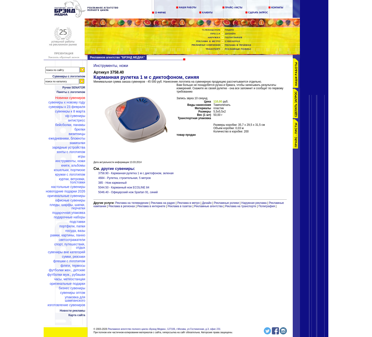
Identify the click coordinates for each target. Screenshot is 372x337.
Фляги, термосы (72, 265)
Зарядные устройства (68, 147)
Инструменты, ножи (70, 161)
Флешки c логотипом (69, 261)
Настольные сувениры (68, 186)
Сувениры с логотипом (68, 76)
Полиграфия (266, 206)
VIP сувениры (75, 115)
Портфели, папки (72, 226)
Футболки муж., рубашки (66, 274)
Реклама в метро (188, 203)
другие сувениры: (118, 169)
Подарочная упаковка (68, 212)
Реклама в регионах (121, 206)
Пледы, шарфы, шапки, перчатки (67, 206)
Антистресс (76, 120)
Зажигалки (77, 143)
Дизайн (207, 203)
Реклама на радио (163, 203)
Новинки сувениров (70, 97)
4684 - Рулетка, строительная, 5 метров (124, 178)
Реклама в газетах (180, 206)
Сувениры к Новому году (66, 102)
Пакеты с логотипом (70, 92)
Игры (81, 156)
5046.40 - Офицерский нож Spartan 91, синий (128, 192)
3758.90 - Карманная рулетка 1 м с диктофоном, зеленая (136, 173)
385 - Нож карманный (112, 182)
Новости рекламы (72, 310)
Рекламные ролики (226, 203)
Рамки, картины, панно (67, 235)
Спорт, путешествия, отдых (69, 246)
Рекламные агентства (208, 206)
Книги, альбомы (73, 165)
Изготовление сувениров (66, 305)
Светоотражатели (72, 239)
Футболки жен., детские (67, 270)
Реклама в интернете (151, 206)
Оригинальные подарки (67, 283)
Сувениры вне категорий (66, 252)
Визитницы (77, 134)
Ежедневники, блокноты (67, 138)
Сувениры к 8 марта (70, 111)
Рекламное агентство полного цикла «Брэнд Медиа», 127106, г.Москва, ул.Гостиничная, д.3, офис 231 (164, 329)
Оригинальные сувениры (66, 195)
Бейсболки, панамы (70, 124)
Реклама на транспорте (240, 206)
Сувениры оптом (72, 292)
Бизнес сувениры (72, 288)
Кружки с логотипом (70, 174)
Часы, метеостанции (69, 279)
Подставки (77, 221)
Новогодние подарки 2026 (65, 191)
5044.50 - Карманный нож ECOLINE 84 (123, 187)
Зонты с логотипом (70, 152)
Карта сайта (76, 315)
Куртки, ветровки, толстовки (72, 180)
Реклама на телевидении (132, 203)
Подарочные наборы (69, 217)
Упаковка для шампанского (75, 298)
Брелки (79, 129)
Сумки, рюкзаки (73, 256)
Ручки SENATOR (73, 87)
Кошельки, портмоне (69, 170)
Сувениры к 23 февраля (67, 106)
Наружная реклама (254, 203)
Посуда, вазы (75, 230)
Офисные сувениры (70, 200)
